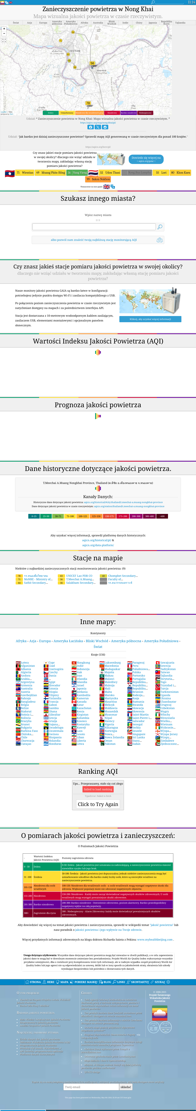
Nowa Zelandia (111, 737)
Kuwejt (79, 727)
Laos (77, 731)
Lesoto (78, 734)
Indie (78, 665)
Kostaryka (81, 724)
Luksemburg (110, 662)
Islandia (79, 682)
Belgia (22, 705)
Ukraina (163, 698)
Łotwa (22, 662)
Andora (23, 675)
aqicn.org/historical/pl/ (96, 540)
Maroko (106, 695)
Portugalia (136, 679)
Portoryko (136, 675)
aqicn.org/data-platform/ (98, 545)
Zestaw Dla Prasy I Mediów (34, 1005)
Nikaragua (108, 727)
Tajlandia (163, 675)
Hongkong (81, 662)
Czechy (51, 672)
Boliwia (23, 718)
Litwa (78, 744)
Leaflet (3, 112)
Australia (24, 688)
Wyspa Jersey (166, 734)
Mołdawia (108, 708)
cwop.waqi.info (89, 1037)
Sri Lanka (136, 737)
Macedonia (109, 665)
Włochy (162, 714)
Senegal (135, 724)
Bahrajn (23, 698)
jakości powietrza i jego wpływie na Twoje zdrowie (108, 930)
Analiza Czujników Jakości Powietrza (40, 1025)
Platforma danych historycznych (37, 1054)
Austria (23, 692)
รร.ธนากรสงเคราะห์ (116, 582)
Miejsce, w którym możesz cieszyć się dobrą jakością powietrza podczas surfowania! (111, 1066)
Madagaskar (109, 669)
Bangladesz (26, 701)
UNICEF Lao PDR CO (75, 576)
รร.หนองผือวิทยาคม (32, 576)
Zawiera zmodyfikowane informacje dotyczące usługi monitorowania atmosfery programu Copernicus (111, 1043)
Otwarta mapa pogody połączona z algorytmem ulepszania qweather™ (108, 1029)
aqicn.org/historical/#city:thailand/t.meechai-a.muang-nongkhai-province (123, 502)
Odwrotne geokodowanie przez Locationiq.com (109, 1056)
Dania (50, 675)
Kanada (79, 701)
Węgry (162, 711)
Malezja (107, 685)
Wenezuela (165, 718)
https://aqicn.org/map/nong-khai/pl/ (98, 122)
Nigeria (106, 724)
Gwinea (51, 734)
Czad (49, 665)
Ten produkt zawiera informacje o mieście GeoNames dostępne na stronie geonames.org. (111, 1022)
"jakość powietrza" (161, 925)
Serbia (134, 727)
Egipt (49, 682)
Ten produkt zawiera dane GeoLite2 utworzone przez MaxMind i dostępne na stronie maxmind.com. (111, 1014)
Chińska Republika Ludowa (28, 735)
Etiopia (51, 692)
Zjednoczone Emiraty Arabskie (166, 745)
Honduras (52, 744)
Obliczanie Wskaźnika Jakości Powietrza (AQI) (45, 1042)
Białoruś (23, 711)
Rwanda (135, 705)
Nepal (105, 718)
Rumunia (135, 701)
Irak (77, 672)
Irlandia (79, 679)
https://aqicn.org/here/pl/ (98, 146)
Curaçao (23, 744)
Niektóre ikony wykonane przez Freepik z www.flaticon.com (105, 1051)
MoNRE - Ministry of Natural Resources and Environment (45, 579)
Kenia (78, 711)
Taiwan (162, 672)
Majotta (106, 672)
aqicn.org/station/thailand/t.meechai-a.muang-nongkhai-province (129, 506)
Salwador (136, 721)
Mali (104, 688)
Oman (105, 740)
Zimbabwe (164, 740)
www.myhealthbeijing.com (155, 939)
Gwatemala (53, 731)
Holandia (52, 740)
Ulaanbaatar (165, 701)
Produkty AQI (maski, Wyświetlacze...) (40, 1048)
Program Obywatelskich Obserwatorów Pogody (109, 1034)
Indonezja (81, 669)
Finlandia (52, 698)
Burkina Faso (27, 731)
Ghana (50, 711)
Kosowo (79, 721)
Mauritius (108, 701)
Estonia (51, 688)
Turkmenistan (167, 692)
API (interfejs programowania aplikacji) (41, 1051)
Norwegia (108, 731)
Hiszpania (53, 737)
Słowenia (135, 711)
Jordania (80, 692)
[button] (4, 29)
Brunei (23, 724)
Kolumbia (80, 718)
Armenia (24, 685)
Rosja (133, 698)
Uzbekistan (165, 708)
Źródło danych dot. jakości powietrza (40, 1039)
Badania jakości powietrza (35, 1012)
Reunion (135, 692)
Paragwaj (135, 662)
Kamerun (80, 698)
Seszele (134, 731)
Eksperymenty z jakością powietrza (39, 1022)
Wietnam (163, 724)
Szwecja (163, 665)
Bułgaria (24, 727)
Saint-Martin (138, 714)
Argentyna (25, 682)
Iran (77, 675)
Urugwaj (163, 705)
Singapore (136, 734)
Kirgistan (80, 714)
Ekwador (52, 685)
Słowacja (135, 708)
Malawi (106, 679)
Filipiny (51, 695)
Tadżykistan (165, 669)
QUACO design (92, 1071)
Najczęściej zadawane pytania (37, 1032)
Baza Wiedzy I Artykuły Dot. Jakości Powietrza (45, 1019)
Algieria (23, 672)
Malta (105, 692)
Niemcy (106, 721)
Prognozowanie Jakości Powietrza (38, 1045)
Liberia (79, 740)
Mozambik (108, 711)
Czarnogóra (53, 669)
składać (126, 1087)
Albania (23, 669)
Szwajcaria (164, 662)
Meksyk (107, 705)
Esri (11, 114)
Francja (51, 701)
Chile (21, 737)
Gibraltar (52, 714)
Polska (134, 672)
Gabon (50, 705)
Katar (78, 705)
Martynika (108, 698)
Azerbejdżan (26, 695)
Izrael (78, 685)
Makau (106, 675)
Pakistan (107, 744)
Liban (78, 737)
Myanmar (108, 714)
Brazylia (23, 721)
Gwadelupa (53, 727)
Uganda (162, 695)
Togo (160, 682)
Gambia (51, 708)
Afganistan (25, 665)
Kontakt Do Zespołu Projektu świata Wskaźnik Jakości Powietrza (43, 1001)
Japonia (79, 688)
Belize (22, 708)
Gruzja (50, 721)
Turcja (161, 688)
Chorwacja (25, 740)
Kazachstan (81, 708)
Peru (132, 665)
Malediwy (108, 682)
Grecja (50, 718)
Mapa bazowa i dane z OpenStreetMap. (105, 1060)
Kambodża (81, 695)
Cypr (49, 662)
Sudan (133, 744)
